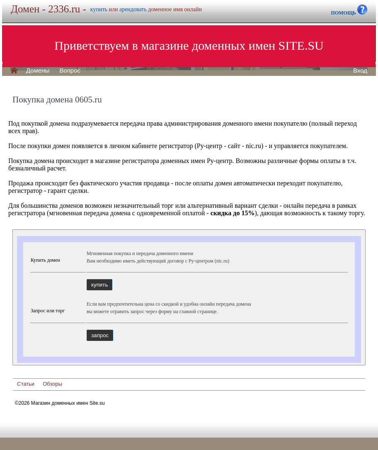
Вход (360, 70)
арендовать (133, 9)
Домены (37, 70)
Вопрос (69, 70)
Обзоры (52, 384)
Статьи (25, 384)
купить (98, 9)
